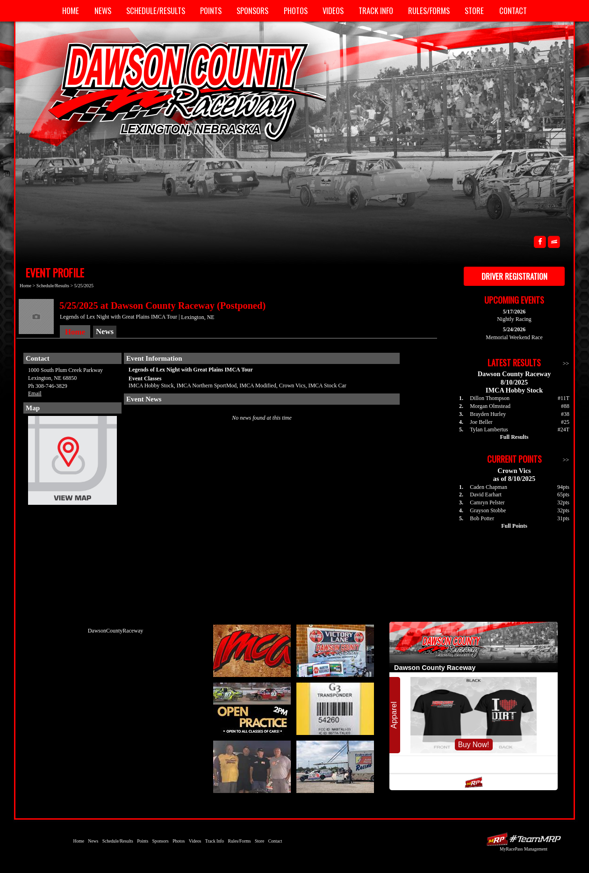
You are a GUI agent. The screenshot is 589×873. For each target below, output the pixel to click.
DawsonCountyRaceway (116, 630)
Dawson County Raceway (178, 91)
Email (35, 393)
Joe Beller (481, 422)
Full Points (514, 526)
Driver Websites (523, 839)
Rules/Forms (429, 10)
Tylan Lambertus (489, 429)
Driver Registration (514, 276)
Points (211, 10)
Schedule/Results (155, 10)
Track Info (376, 10)
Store (474, 10)
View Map (72, 462)
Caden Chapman (488, 487)
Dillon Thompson (490, 398)
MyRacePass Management (523, 848)
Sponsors (252, 10)
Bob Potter (482, 518)
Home (70, 10)
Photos (296, 10)
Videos (333, 10)
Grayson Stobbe (488, 510)
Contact (513, 10)
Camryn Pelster (487, 502)
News (102, 10)
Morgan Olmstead (490, 406)
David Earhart (486, 494)
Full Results (514, 437)
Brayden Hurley (488, 414)
